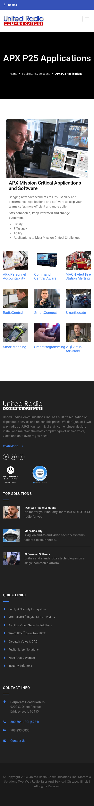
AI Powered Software (37, 554)
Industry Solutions (17, 666)
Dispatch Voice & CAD (20, 641)
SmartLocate (76, 313)
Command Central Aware (45, 276)
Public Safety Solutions (36, 73)
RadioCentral (13, 313)
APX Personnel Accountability (14, 276)
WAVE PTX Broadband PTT (24, 633)
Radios (10, 4)
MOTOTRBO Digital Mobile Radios (29, 617)
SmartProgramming (49, 347)
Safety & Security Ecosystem (24, 609)
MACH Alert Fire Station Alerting (78, 276)
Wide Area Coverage (19, 658)
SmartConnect (45, 313)
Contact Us (17, 741)
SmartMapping (14, 347)
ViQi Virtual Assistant (74, 349)
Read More (13, 446)
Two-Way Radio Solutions (40, 507)
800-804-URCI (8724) (24, 722)
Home (13, 73)
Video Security (33, 531)
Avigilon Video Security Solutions (27, 625)
